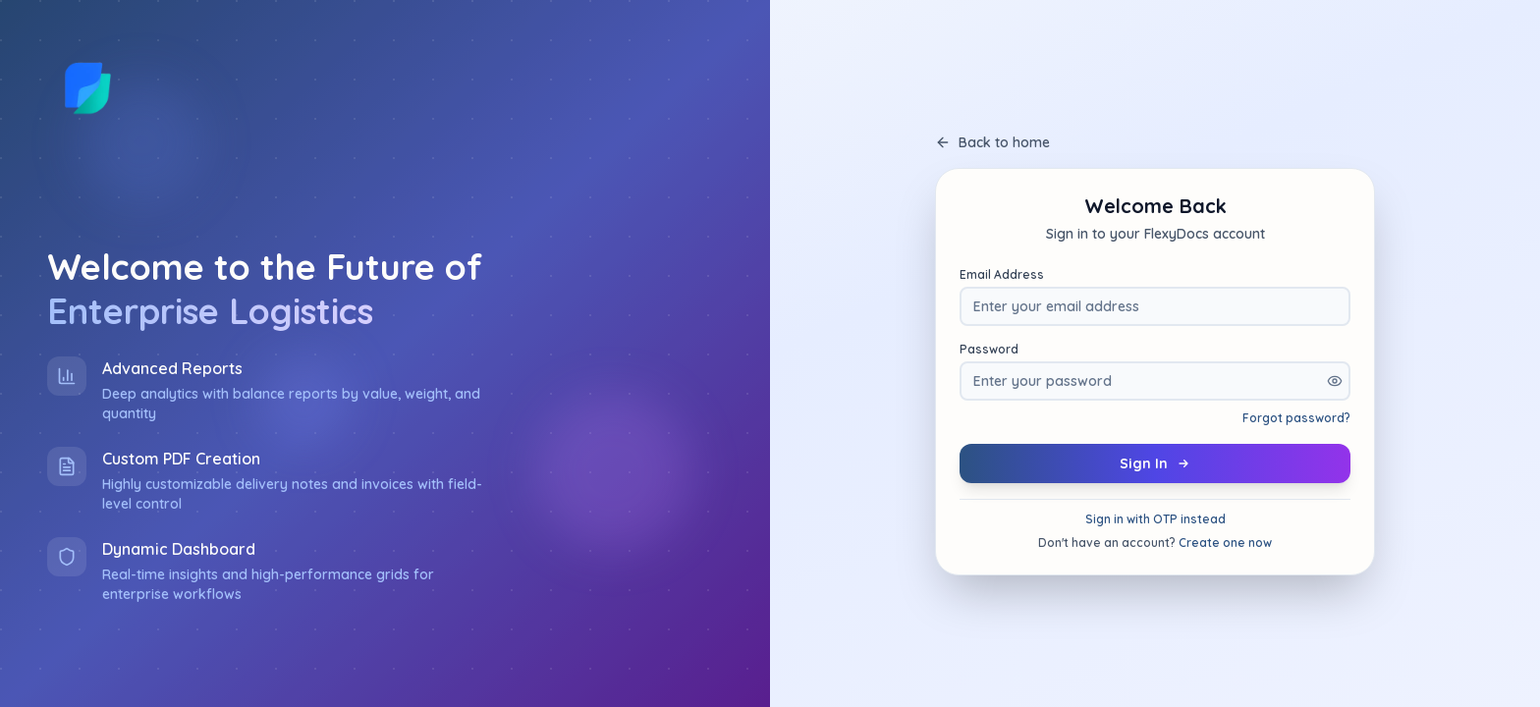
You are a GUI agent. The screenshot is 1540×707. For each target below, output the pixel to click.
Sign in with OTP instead (1155, 519)
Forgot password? (1296, 417)
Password (989, 349)
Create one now (1225, 542)
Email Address (1002, 274)
